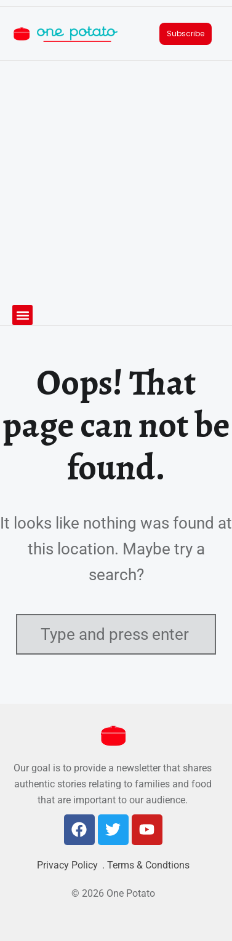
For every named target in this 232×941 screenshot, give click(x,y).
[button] (22, 315)
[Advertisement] (116, 183)
